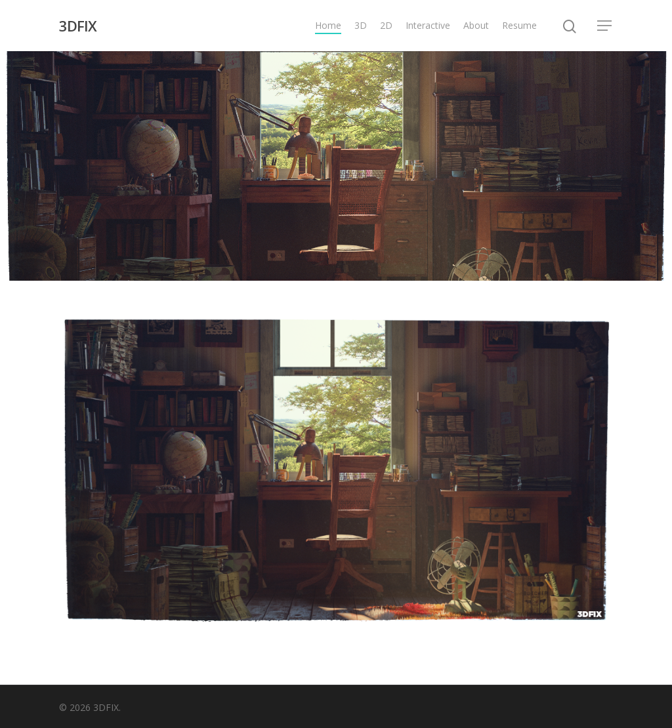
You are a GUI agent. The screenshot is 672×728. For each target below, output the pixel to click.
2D (386, 25)
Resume (519, 25)
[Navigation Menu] (605, 25)
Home (328, 25)
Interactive (428, 25)
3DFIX (77, 25)
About (476, 25)
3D (360, 25)
